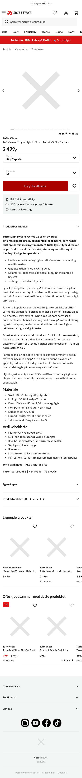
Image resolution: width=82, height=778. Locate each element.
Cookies (62, 772)
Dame (59, 31)
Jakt (15, 31)
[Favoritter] (55, 13)
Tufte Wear (38, 49)
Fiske (4, 31)
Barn (71, 31)
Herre (46, 31)
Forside (7, 49)
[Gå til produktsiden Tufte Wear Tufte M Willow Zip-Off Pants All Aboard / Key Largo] (20, 626)
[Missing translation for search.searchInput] (5, 21)
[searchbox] (43, 21)
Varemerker (21, 49)
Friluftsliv (30, 31)
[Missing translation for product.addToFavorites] (74, 186)
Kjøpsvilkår (48, 772)
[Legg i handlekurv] (35, 186)
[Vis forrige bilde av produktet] (3, 90)
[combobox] (39, 22)
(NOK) (41, 758)
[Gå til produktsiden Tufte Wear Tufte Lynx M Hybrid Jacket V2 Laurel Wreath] (57, 547)
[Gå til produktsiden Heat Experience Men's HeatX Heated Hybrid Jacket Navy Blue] (20, 547)
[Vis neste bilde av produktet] (78, 90)
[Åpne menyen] (3, 12)
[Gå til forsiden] (19, 12)
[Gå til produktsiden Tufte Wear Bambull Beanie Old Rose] (57, 626)
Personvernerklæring (27, 772)
